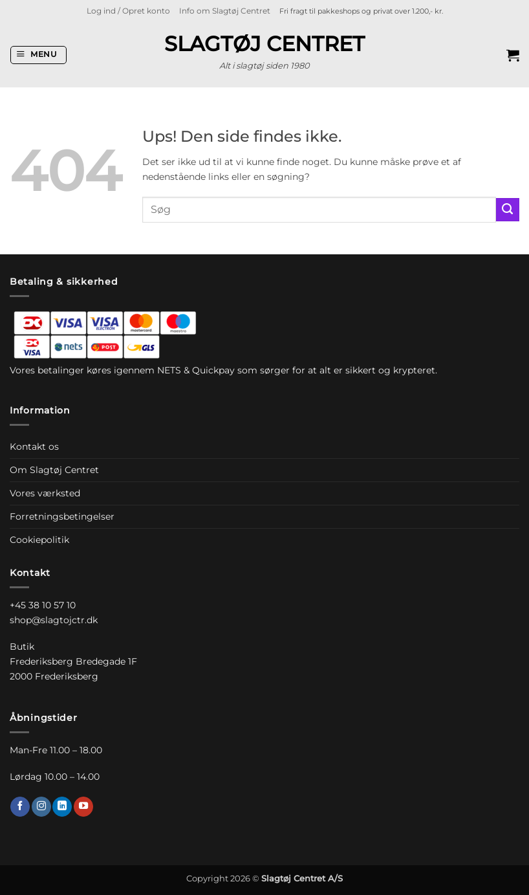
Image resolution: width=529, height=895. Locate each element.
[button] (128, 11)
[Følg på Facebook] (20, 806)
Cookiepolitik (39, 540)
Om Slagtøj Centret (54, 470)
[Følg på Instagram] (41, 806)
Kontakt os (34, 446)
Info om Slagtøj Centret (224, 11)
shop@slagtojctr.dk (54, 620)
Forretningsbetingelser (62, 516)
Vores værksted (45, 493)
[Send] (507, 209)
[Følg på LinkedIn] (62, 806)
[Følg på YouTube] (83, 806)
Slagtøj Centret (264, 44)
